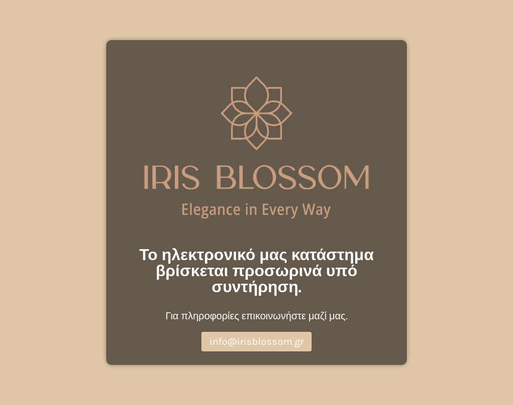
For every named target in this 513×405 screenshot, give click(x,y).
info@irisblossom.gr (256, 341)
